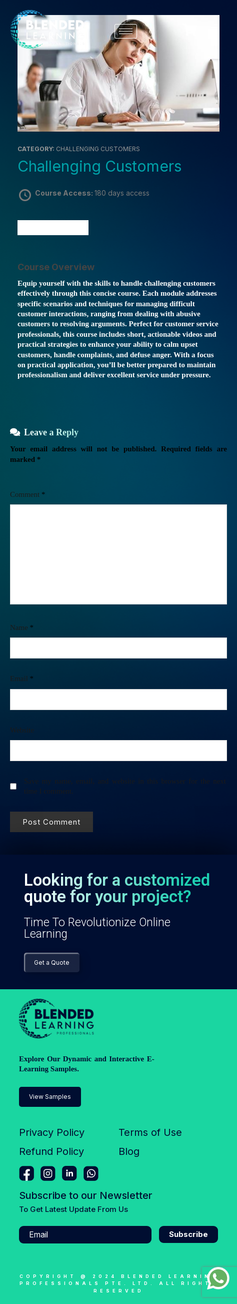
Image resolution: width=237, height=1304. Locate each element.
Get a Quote (52, 962)
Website (22, 730)
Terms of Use (150, 1132)
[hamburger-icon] (125, 31)
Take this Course (53, 227)
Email (22, 679)
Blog (129, 1151)
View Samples (50, 1096)
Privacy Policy (51, 1132)
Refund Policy (51, 1151)
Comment (27, 494)
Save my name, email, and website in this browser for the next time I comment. (125, 786)
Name (22, 627)
